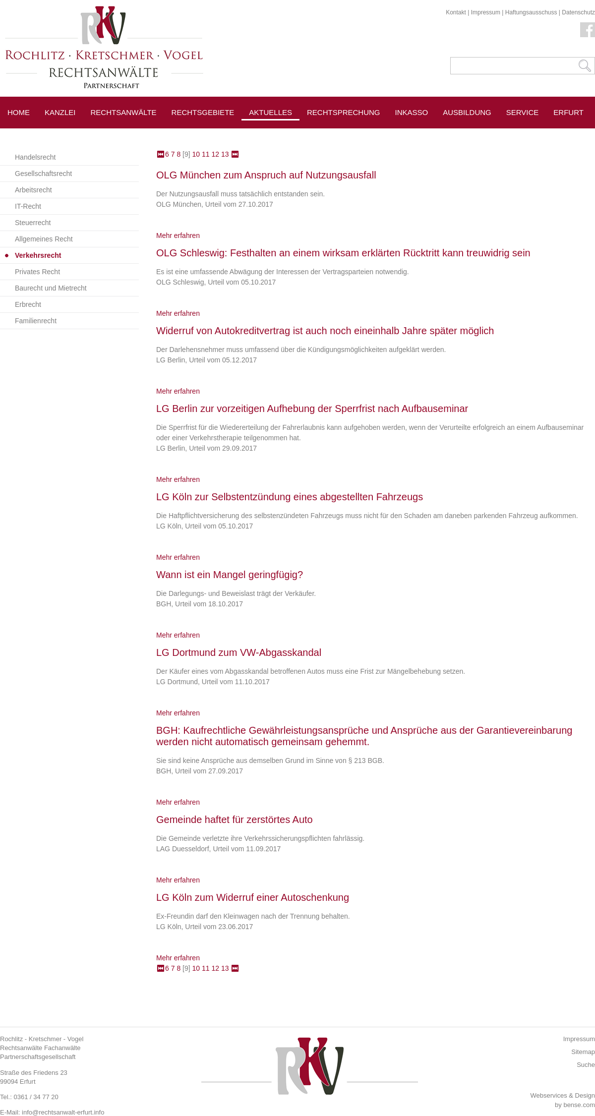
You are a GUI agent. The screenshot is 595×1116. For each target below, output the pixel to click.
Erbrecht (28, 304)
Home (18, 112)
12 (215, 154)
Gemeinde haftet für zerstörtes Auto (234, 819)
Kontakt (456, 12)
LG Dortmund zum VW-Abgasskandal (238, 652)
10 (196, 154)
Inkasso (411, 112)
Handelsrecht (35, 157)
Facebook (587, 29)
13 (225, 154)
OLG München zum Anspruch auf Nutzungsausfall (266, 175)
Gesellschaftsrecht (43, 173)
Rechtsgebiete (203, 112)
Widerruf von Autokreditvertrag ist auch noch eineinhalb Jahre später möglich (325, 330)
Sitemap (583, 1052)
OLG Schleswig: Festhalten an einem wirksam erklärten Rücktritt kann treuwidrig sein (343, 252)
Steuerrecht (33, 223)
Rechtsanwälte (124, 112)
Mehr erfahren (178, 235)
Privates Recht (37, 272)
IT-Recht (28, 206)
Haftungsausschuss (531, 12)
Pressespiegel (338, 134)
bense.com (579, 1105)
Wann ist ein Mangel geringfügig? (229, 574)
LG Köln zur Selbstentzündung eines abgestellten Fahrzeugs (289, 496)
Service (522, 112)
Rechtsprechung (343, 112)
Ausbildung (467, 112)
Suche (586, 1064)
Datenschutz (578, 12)
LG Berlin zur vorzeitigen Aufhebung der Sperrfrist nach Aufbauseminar (312, 408)
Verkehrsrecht (38, 255)
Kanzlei (60, 112)
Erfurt (568, 112)
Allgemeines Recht (44, 239)
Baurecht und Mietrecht (51, 288)
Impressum (485, 12)
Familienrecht (36, 321)
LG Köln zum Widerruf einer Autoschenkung (252, 897)
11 (206, 154)
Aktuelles (270, 112)
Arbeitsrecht (33, 190)
